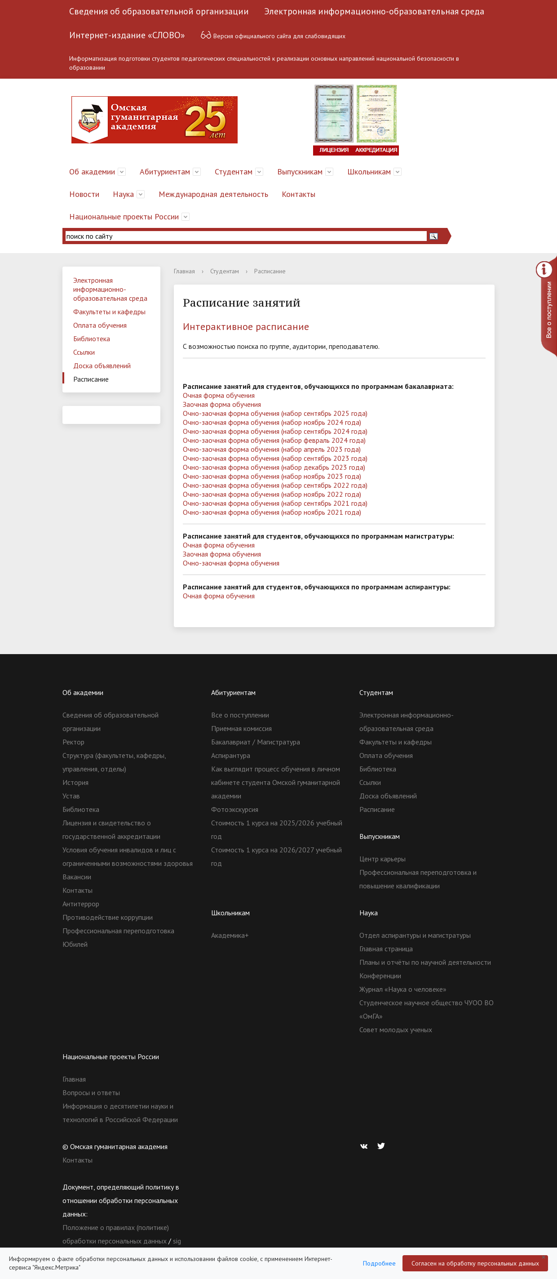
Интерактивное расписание (246, 326)
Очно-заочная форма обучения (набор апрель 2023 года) (272, 449)
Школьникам (369, 171)
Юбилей (75, 944)
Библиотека (91, 338)
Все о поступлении (240, 714)
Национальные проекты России (124, 216)
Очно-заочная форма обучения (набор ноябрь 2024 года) (272, 422)
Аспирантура (230, 755)
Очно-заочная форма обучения (231, 562)
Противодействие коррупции (107, 917)
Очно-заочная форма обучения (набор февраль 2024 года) (274, 440)
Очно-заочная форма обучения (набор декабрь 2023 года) (274, 467)
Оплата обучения (100, 325)
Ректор (73, 741)
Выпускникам (300, 171)
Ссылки (84, 352)
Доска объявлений (102, 365)
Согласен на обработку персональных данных (475, 1263)
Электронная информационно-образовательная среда (374, 11)
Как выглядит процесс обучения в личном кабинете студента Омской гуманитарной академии (275, 782)
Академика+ (230, 935)
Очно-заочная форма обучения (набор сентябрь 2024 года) (275, 431)
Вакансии (76, 876)
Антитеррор (80, 903)
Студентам (233, 171)
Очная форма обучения (219, 395)
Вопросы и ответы (91, 1092)
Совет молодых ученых (395, 1029)
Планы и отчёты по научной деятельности (425, 962)
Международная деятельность (213, 194)
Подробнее (379, 1263)
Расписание (91, 378)
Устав (71, 795)
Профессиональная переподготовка (118, 930)
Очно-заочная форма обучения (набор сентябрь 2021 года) (275, 503)
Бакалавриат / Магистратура (255, 741)
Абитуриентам (165, 171)
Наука (123, 194)
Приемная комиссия (241, 728)
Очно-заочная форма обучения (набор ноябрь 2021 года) (272, 512)
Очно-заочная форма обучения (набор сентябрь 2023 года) (275, 458)
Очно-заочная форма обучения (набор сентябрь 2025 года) (275, 413)
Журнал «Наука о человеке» (402, 989)
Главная (184, 271)
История (75, 782)
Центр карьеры (382, 858)
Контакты (298, 194)
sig (177, 1240)
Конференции (380, 975)
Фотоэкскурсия (234, 809)
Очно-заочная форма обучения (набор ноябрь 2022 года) (272, 494)
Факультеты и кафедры (109, 311)
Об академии (92, 171)
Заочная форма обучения (222, 404)
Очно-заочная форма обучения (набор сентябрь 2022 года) (275, 485)
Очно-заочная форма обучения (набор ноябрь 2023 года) (272, 476)
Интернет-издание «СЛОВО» (127, 35)
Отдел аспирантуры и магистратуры (415, 935)
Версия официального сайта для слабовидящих (272, 34)
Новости (84, 194)
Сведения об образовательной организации (159, 11)
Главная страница (386, 948)
